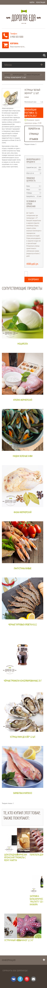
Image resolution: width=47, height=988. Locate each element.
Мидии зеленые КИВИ (22, 456)
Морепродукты (18, 75)
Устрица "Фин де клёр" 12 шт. (22, 736)
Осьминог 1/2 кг (25, 940)
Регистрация (40, 2)
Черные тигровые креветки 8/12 (22, 624)
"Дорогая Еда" (22, 970)
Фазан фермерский (22, 512)
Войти (32, 2)
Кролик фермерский (22, 400)
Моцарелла (22, 343)
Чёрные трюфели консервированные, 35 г (22, 680)
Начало (7, 75)
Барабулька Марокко (22, 793)
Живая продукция (33, 75)
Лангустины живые (22, 568)
